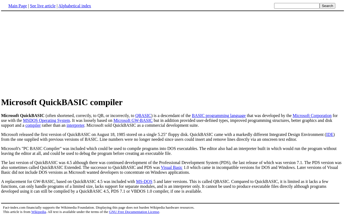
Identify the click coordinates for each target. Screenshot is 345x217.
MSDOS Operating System (46, 120)
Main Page (17, 6)
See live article (43, 6)
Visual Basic (171, 167)
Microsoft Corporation (312, 115)
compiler (33, 125)
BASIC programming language (219, 115)
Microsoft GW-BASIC (133, 120)
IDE (329, 134)
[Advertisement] (46, 54)
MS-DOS (144, 181)
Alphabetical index (74, 6)
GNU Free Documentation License (134, 212)
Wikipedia (38, 212)
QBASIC (143, 115)
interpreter (75, 125)
